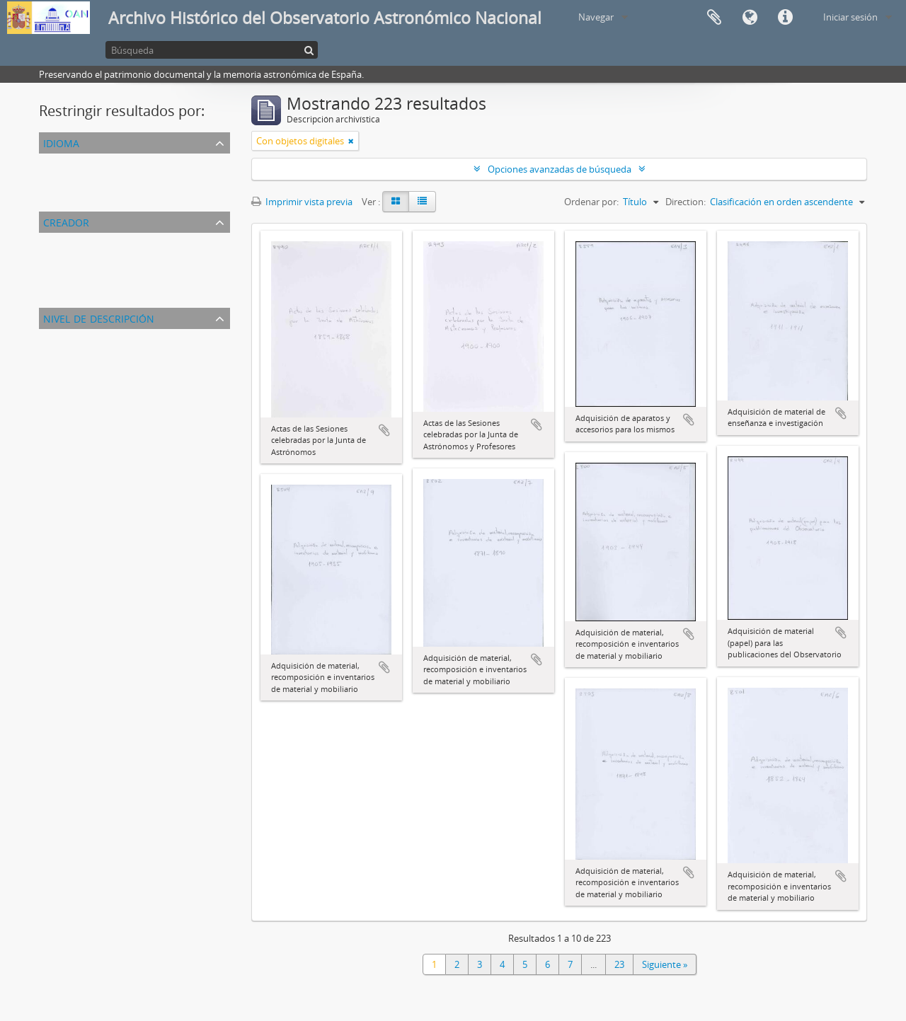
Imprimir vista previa (301, 201)
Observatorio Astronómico (98, 258)
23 (619, 964)
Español (58, 179)
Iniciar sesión (850, 17)
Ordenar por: (591, 201)
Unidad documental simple (98, 371)
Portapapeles (714, 17)
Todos (55, 241)
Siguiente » (664, 964)
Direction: (685, 201)
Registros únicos (76, 162)
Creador (66, 221)
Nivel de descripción (98, 317)
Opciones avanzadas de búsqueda (559, 169)
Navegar (596, 17)
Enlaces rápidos (785, 17)
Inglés (54, 196)
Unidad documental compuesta (108, 354)
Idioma (749, 17)
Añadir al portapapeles (384, 430)
